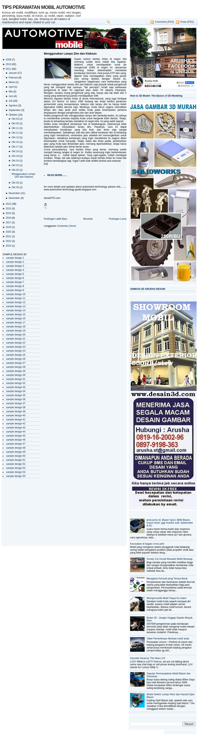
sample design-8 (15, 286)
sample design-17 (15, 322)
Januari (13, 73)
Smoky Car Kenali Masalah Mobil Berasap (170, 559)
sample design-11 (15, 298)
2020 (9, 231)
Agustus (13, 105)
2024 (9, 245)
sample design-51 (15, 460)
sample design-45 (15, 435)
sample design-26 (15, 358)
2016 (9, 217)
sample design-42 (15, 423)
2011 (9, 68)
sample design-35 (15, 395)
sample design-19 (15, 330)
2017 (9, 222)
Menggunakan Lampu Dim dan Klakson (23, 175)
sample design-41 (15, 419)
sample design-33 (15, 387)
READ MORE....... (57, 175)
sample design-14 (15, 310)
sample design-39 (15, 411)
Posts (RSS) (187, 21)
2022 (9, 241)
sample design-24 (15, 350)
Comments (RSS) (164, 21)
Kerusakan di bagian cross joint (147, 543)
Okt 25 (15, 165)
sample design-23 (15, 346)
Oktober (13, 114)
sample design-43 (15, 427)
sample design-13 (15, 306)
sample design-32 (15, 383)
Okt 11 (15, 128)
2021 (9, 236)
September (15, 110)
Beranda (88, 218)
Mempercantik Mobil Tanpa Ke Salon (166, 598)
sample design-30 (15, 375)
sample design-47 (15, 443)
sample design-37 (15, 403)
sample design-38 (15, 407)
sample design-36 (15, 399)
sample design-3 (15, 266)
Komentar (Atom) (66, 226)
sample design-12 (15, 302)
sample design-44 (15, 431)
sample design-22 (15, 342)
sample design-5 (15, 274)
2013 (9, 208)
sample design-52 (15, 464)
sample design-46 (15, 439)
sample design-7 (15, 282)
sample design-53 (15, 468)
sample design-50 (15, 455)
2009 (9, 59)
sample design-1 (15, 257)
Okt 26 (15, 170)
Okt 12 (15, 132)
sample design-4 (15, 270)
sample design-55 (15, 476)
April (11, 86)
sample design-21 (15, 338)
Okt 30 (15, 187)
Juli (11, 100)
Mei (11, 91)
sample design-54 (15, 472)
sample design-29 (15, 371)
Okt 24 (15, 160)
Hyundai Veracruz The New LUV (147, 658)
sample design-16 (15, 318)
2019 (9, 227)
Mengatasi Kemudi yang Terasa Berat (167, 578)
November (15, 193)
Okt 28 (15, 182)
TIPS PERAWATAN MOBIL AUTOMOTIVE (43, 7)
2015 (9, 213)
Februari (13, 77)
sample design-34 (15, 391)
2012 (9, 203)
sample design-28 (15, 367)
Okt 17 (15, 146)
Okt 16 (15, 142)
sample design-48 (15, 447)
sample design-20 (15, 334)
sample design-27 (15, 363)
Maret (12, 82)
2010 (9, 64)
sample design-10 (15, 294)
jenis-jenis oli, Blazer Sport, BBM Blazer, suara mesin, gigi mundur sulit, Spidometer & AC (170, 523)
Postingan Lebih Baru (55, 218)
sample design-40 (15, 415)
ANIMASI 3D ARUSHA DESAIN (147, 289)
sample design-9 (15, 290)
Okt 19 (15, 156)
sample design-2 (15, 261)
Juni (11, 96)
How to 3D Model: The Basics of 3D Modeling (156, 95)
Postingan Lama (117, 218)
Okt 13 (15, 137)
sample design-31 (15, 379)
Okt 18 (15, 151)
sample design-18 (15, 326)
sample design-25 (15, 354)
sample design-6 (15, 278)
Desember (15, 198)
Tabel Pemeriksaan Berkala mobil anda (168, 638)
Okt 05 (15, 123)
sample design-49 (15, 451)
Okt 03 (15, 118)
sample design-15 (15, 314)
